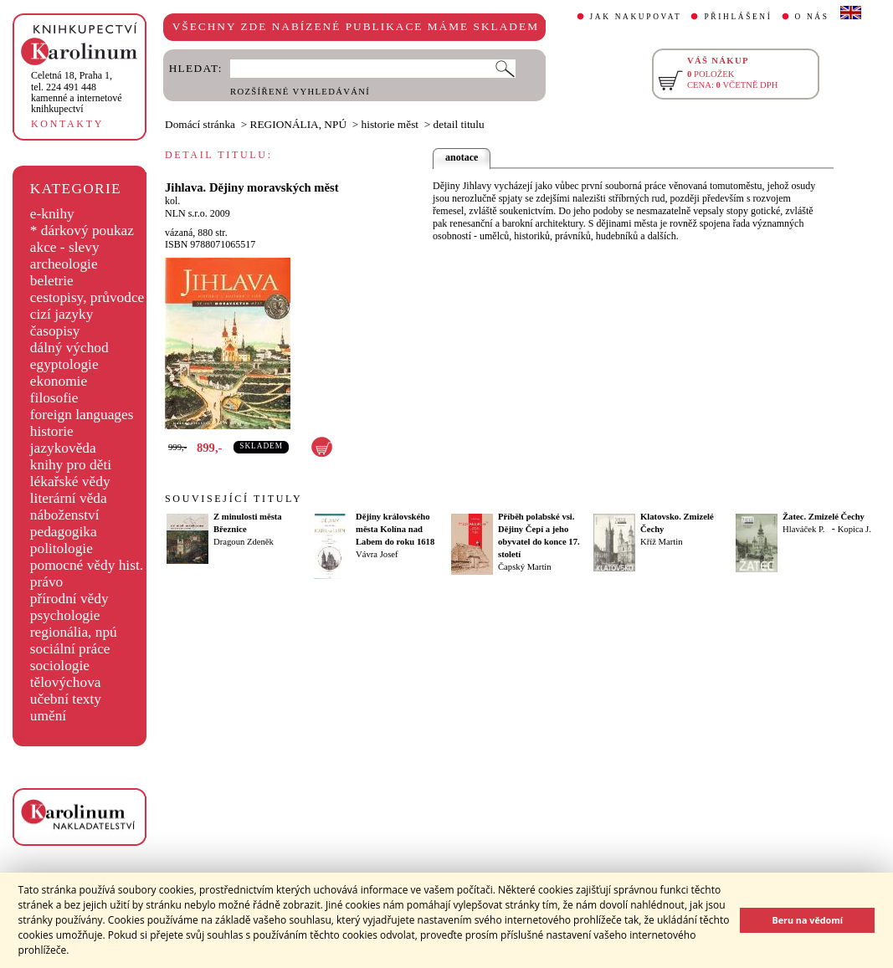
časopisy (55, 331)
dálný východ (69, 348)
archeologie (64, 264)
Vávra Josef (377, 554)
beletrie (52, 281)
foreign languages (82, 415)
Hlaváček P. (803, 529)
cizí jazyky (62, 314)
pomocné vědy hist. (86, 565)
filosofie (54, 398)
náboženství (65, 515)
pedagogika (63, 532)
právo (46, 582)
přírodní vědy (69, 599)
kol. (172, 201)
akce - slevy (65, 247)
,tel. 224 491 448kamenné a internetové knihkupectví (76, 92)
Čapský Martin (525, 566)
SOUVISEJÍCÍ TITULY (233, 498)
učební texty (65, 699)
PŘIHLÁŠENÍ (738, 17)
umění (48, 716)
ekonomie (58, 381)
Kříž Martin (661, 541)
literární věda (68, 498)
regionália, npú (73, 632)
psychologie (65, 615)
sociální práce (70, 649)
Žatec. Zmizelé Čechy (824, 516)
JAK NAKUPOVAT (636, 17)
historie (52, 431)
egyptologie (64, 364)
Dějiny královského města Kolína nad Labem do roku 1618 (395, 529)
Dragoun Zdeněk (243, 541)
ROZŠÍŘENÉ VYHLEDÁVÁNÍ (300, 91)
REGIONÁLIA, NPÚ (298, 124)
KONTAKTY (67, 124)
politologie (61, 548)
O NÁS (812, 17)
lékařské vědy (70, 481)
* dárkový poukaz (82, 230)
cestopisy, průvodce (87, 297)
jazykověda (63, 448)
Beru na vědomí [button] (807, 920)
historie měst (390, 124)
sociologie (60, 666)
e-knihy (52, 214)
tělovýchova (65, 682)
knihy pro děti (70, 465)
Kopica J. (854, 529)
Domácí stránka (200, 124)
